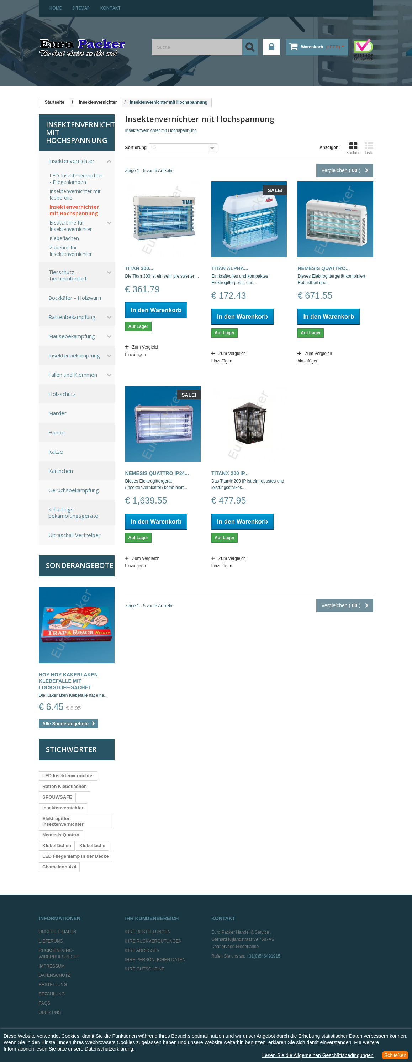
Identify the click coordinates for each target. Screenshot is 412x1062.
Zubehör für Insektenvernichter (70, 250)
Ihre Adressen (142, 950)
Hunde (56, 432)
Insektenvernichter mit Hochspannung (74, 210)
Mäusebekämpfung (71, 336)
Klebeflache (92, 845)
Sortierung (136, 147)
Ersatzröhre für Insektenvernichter (70, 226)
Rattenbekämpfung (71, 316)
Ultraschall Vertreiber (74, 534)
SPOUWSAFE (57, 797)
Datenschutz (54, 975)
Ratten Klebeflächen (64, 786)
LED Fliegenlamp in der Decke (75, 856)
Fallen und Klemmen (72, 374)
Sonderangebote (79, 565)
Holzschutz (62, 393)
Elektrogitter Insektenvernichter (63, 821)
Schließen (395, 1055)
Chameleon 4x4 (59, 867)
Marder (57, 413)
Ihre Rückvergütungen (153, 941)
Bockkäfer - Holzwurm (75, 297)
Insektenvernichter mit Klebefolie (75, 194)
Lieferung (51, 941)
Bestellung (53, 984)
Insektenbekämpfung (74, 355)
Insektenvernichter (71, 160)
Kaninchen (60, 470)
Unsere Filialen (57, 931)
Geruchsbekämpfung (73, 490)
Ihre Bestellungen (148, 931)
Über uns (50, 1012)
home (55, 8)
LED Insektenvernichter (68, 775)
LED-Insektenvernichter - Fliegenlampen (76, 178)
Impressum (52, 966)
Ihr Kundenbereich (152, 918)
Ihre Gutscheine (145, 968)
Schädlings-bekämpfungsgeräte (73, 512)
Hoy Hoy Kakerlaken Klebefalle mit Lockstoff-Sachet (68, 681)
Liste (369, 148)
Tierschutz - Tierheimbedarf (67, 275)
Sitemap (81, 8)
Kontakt (110, 8)
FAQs (44, 1003)
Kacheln (353, 148)
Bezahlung (52, 993)
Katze (55, 451)
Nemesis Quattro (60, 834)
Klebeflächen (64, 238)
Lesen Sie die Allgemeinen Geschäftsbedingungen (318, 1055)
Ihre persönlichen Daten (155, 959)
